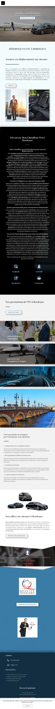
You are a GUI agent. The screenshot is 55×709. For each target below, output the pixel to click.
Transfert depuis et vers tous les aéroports (17, 674)
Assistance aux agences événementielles (16, 676)
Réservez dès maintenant (16, 535)
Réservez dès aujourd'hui (27, 604)
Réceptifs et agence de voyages (14, 678)
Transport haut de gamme (13, 680)
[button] (3, 3)
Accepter (27, 705)
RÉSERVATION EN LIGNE (27, 18)
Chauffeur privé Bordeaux (27, 13)
